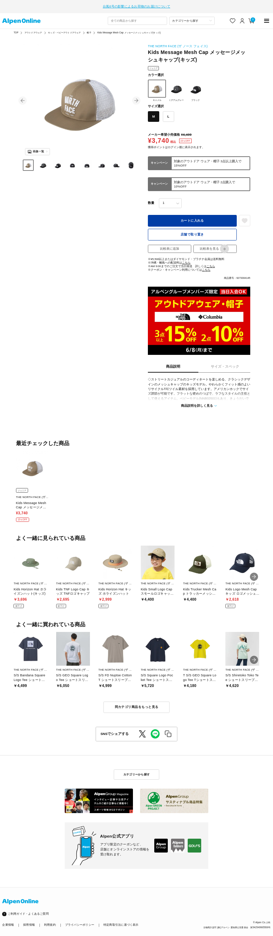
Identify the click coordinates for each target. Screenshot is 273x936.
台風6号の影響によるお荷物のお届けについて (136, 4)
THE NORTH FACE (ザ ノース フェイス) (178, 42)
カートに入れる (192, 216)
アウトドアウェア (33, 28)
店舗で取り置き (192, 230)
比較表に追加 (169, 245)
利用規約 (50, 921)
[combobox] (137, 17)
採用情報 (29, 921)
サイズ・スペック (225, 362)
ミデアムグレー (176, 86)
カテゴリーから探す (136, 770)
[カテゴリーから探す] (192, 17)
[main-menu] (267, 16)
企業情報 (8, 921)
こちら (186, 258)
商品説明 (173, 362)
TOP (16, 28)
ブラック (196, 86)
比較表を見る (214, 245)
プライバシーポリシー (79, 921)
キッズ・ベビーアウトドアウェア (64, 28)
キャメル (157, 86)
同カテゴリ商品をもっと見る (137, 703)
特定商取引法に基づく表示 (121, 921)
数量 (151, 199)
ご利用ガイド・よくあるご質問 (28, 909)
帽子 (89, 28)
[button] (22, 96)
